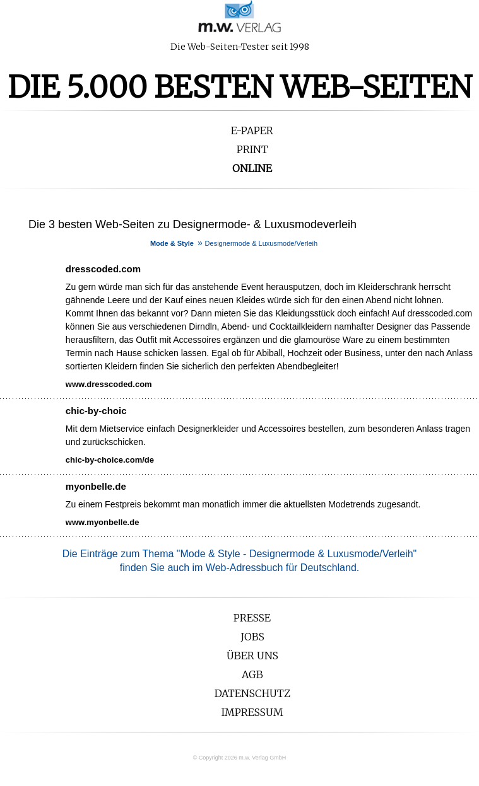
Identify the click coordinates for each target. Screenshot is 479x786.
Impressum (252, 712)
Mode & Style (172, 243)
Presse (252, 617)
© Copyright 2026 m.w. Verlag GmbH (240, 757)
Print (252, 149)
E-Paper (252, 130)
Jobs (252, 636)
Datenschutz (252, 693)
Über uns (252, 655)
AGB (252, 674)
